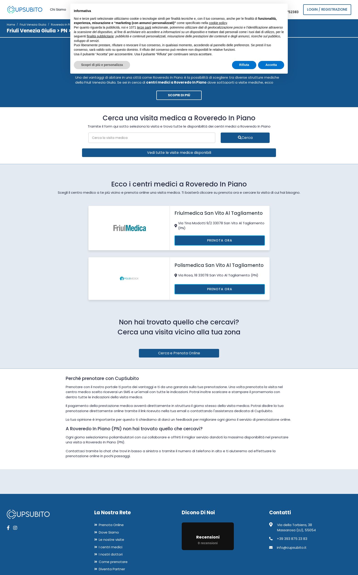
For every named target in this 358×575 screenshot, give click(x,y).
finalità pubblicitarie (100, 36)
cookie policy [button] (218, 23)
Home (11, 25)
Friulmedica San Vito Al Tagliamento (218, 213)
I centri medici (110, 547)
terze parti (144, 27)
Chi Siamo (58, 9)
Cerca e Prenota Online (179, 353)
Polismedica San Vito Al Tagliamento (219, 265)
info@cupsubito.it (292, 547)
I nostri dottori (111, 554)
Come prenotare (113, 561)
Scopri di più (179, 95)
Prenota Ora (219, 240)
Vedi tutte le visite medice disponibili (179, 152)
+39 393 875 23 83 (292, 538)
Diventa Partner (112, 569)
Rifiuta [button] (244, 65)
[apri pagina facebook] (8, 528)
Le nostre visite (111, 539)
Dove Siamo (109, 532)
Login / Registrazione (327, 9)
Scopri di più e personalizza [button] (102, 65)
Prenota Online (111, 524)
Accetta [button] (271, 65)
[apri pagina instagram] (15, 528)
